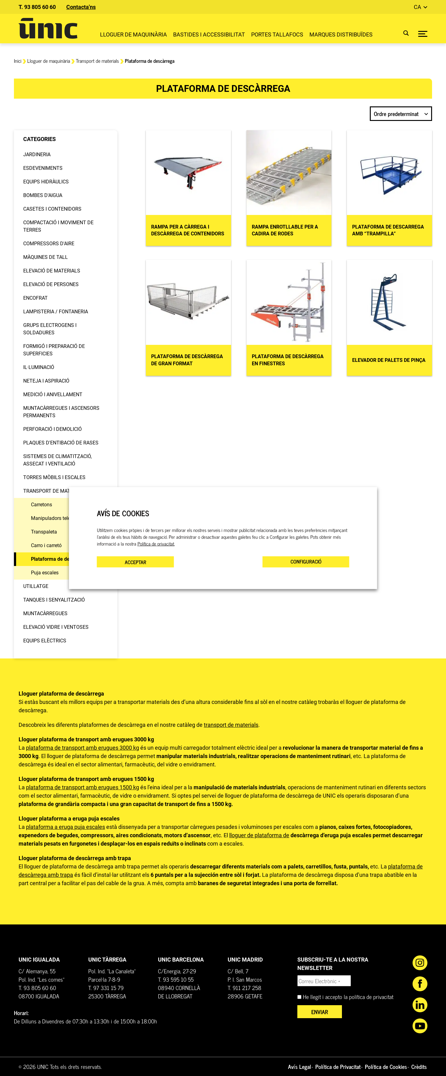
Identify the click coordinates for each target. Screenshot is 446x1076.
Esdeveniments (43, 168)
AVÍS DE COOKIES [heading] (123, 512)
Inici (17, 61)
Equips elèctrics (44, 641)
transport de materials (231, 725)
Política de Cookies (386, 1066)
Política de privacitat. (156, 543)
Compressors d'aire (48, 243)
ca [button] (418, 7)
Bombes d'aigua (42, 195)
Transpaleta (44, 532)
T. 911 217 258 (244, 987)
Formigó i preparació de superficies (54, 350)
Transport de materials (97, 61)
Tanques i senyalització (54, 600)
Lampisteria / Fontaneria (55, 312)
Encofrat (35, 298)
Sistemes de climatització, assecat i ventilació (57, 460)
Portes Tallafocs (277, 34)
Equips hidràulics (46, 182)
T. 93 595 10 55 (176, 979)
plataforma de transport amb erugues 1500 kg (82, 787)
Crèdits (419, 1066)
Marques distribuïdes (341, 34)
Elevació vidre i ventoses (56, 627)
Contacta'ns (81, 7)
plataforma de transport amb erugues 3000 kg (82, 747)
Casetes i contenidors (52, 209)
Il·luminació (38, 367)
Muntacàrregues (45, 613)
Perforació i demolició (52, 429)
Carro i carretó (46, 545)
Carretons (41, 505)
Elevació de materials (51, 271)
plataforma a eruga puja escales (65, 827)
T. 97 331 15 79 (106, 987)
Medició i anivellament (52, 394)
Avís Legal (299, 1066)
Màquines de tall (45, 257)
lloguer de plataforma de (259, 835)
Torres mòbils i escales (54, 477)
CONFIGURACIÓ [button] (306, 561)
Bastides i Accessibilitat (209, 34)
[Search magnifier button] (402, 33)
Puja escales (45, 573)
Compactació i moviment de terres (58, 226)
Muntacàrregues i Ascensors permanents (61, 411)
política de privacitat (371, 996)
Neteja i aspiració (46, 381)
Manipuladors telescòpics (59, 518)
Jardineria (36, 154)
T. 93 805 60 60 (37, 7)
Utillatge (35, 586)
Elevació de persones (51, 284)
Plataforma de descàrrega (60, 559)
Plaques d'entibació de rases (60, 443)
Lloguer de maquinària (133, 34)
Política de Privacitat (338, 1066)
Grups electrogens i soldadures (50, 329)
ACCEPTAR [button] (135, 562)
